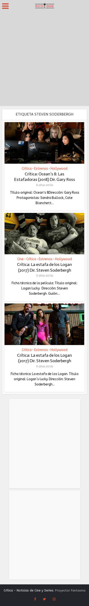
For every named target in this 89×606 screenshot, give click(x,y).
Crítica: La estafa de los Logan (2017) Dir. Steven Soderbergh (44, 267)
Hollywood (59, 168)
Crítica (27, 168)
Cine (20, 259)
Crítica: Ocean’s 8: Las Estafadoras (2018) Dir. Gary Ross (44, 176)
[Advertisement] (44, 58)
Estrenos (41, 168)
